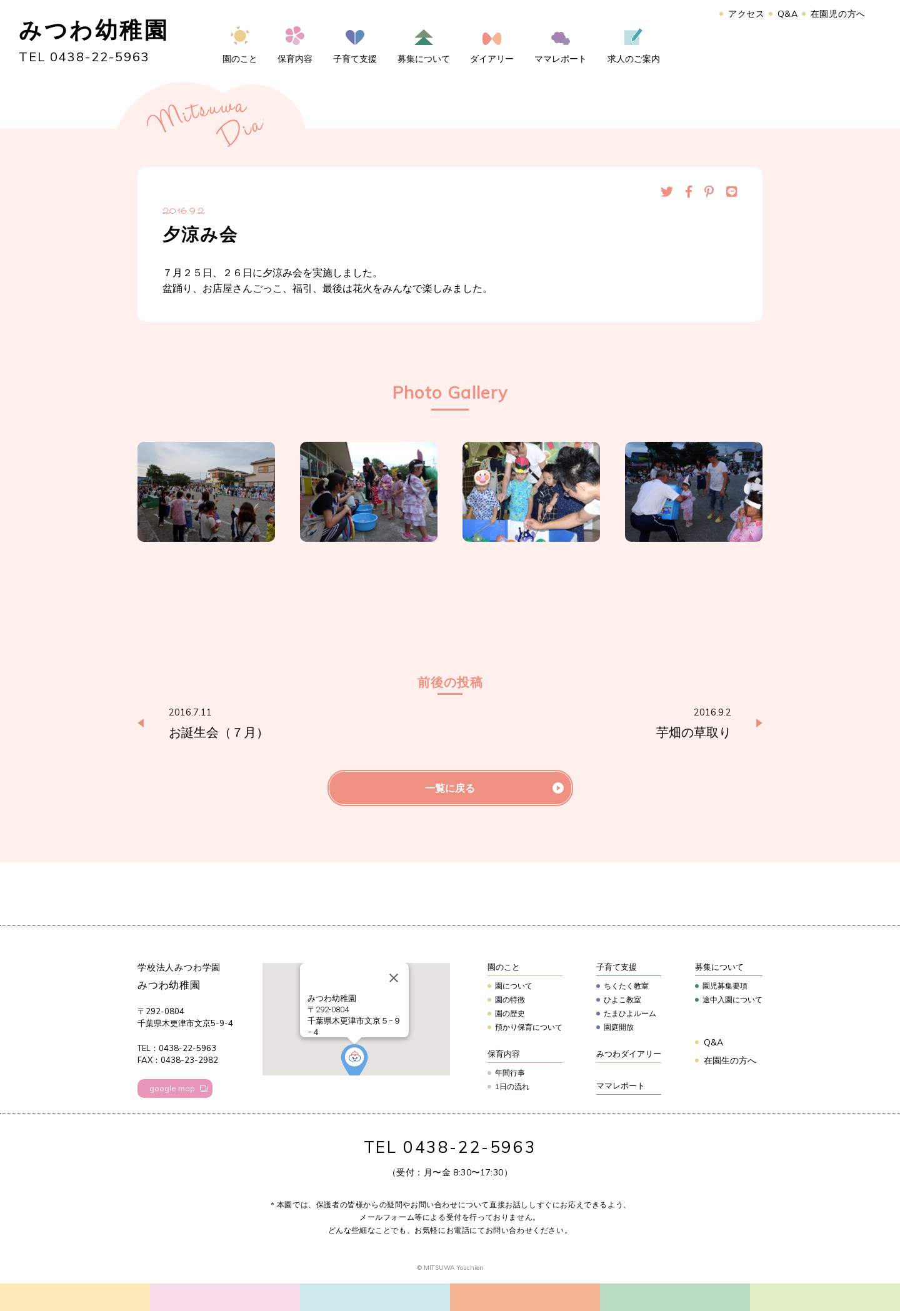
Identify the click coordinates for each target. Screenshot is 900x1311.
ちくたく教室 (626, 985)
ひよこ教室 (622, 999)
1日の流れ (512, 1086)
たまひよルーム (630, 1013)
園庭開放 (619, 1027)
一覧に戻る (450, 788)
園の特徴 (510, 999)
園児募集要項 (725, 985)
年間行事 (510, 1072)
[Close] (394, 978)
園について (513, 985)
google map (172, 1088)
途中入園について (732, 999)
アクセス (746, 13)
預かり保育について (528, 1027)
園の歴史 (510, 1013)
